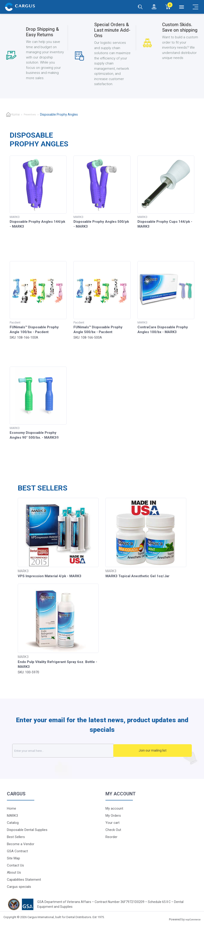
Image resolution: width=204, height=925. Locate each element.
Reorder (111, 837)
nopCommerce (193, 919)
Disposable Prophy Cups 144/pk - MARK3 (164, 224)
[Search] (140, 6)
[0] (167, 6)
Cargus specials (19, 887)
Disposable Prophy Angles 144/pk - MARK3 (37, 224)
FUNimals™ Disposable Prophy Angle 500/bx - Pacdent (97, 329)
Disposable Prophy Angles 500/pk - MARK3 (101, 224)
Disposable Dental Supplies (27, 830)
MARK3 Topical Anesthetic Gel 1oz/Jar (137, 576)
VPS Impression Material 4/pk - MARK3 (49, 576)
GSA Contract (17, 851)
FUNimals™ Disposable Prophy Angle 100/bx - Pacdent (34, 329)
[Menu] (181, 6)
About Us (14, 872)
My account (114, 808)
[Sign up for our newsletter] (74, 751)
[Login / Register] (154, 6)
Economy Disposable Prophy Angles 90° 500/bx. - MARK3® (34, 435)
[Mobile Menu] (195, 6)
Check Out (113, 830)
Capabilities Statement (24, 880)
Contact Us (15, 865)
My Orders (113, 816)
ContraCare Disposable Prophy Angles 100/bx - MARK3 (162, 329)
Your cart (112, 823)
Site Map (13, 858)
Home (15, 114)
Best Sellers (16, 837)
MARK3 (12, 816)
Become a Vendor (20, 844)
